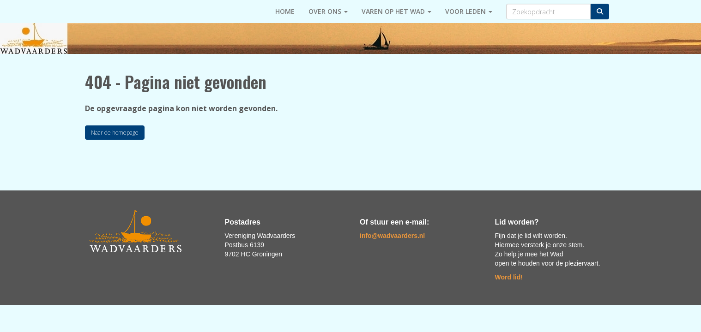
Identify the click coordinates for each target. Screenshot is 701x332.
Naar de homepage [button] (115, 132)
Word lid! (509, 277)
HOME (285, 11)
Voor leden (468, 11)
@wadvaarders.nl (392, 235)
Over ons (328, 11)
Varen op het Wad (396, 11)
